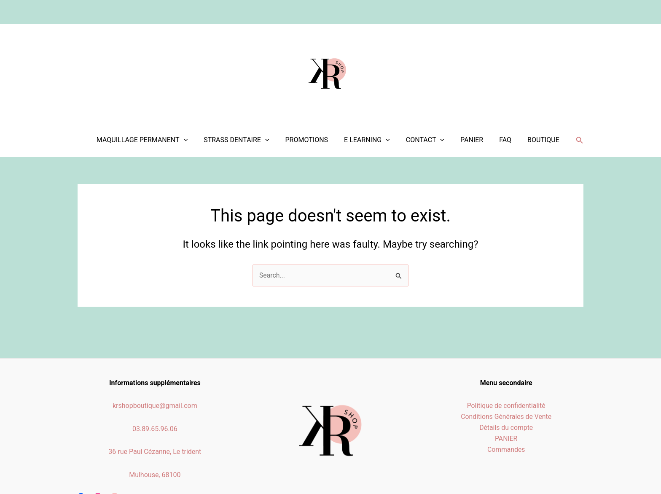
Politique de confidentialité (506, 406)
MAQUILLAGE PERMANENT (153, 140)
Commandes (506, 450)
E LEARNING (371, 140)
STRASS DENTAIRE (245, 140)
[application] (195, 140)
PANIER (470, 140)
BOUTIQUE (537, 140)
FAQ (501, 140)
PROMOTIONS (313, 140)
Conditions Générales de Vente (506, 417)
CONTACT (426, 140)
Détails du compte (506, 428)
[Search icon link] (572, 140)
